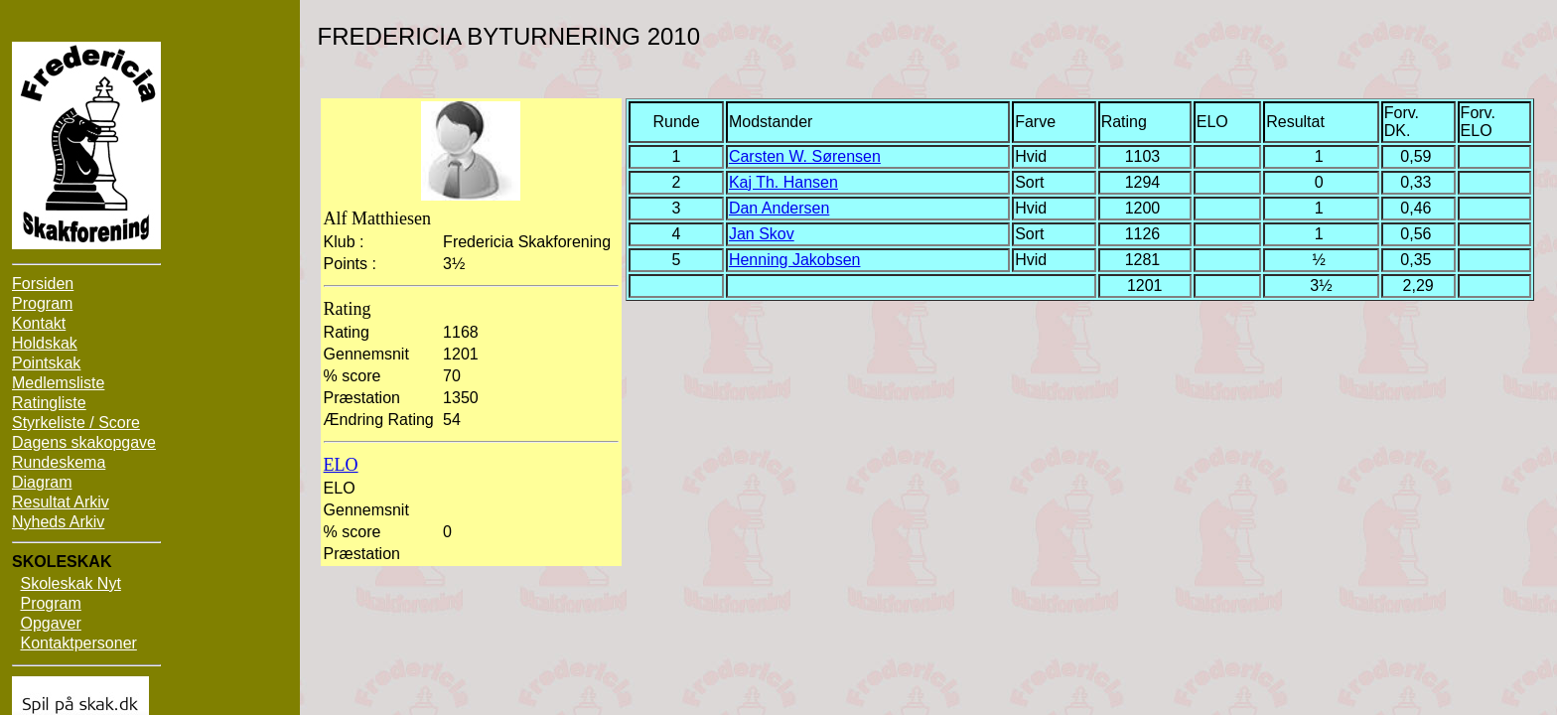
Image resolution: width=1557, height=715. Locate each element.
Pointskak (46, 363)
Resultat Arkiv (60, 502)
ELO (341, 465)
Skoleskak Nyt (70, 583)
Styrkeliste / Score (76, 422)
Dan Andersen (779, 208)
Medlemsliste (58, 382)
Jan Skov (761, 233)
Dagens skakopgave (84, 442)
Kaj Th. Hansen (783, 182)
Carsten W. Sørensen (805, 156)
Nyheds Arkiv (58, 521)
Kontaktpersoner (78, 643)
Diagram (41, 482)
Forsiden (42, 283)
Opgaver (50, 623)
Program (42, 303)
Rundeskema (58, 462)
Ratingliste (49, 402)
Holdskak (44, 343)
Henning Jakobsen (795, 259)
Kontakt (39, 323)
